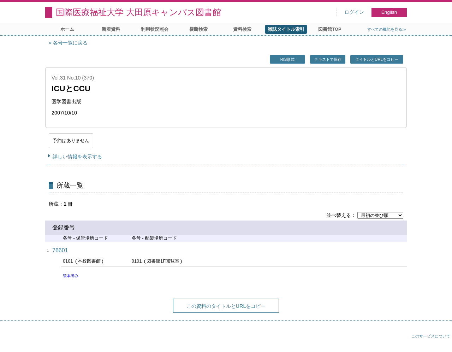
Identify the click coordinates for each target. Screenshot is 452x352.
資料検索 (242, 29)
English (389, 12)
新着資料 (111, 29)
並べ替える (338, 215)
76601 (60, 250)
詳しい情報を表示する (77, 156)
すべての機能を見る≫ (386, 29)
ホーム (67, 29)
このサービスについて (430, 336)
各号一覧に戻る (70, 43)
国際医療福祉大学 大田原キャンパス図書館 (138, 12)
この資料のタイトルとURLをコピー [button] (226, 306)
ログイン (354, 12)
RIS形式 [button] (287, 59)
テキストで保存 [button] (327, 59)
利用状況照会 (154, 29)
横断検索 (198, 29)
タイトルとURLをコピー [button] (376, 59)
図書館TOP (329, 29)
